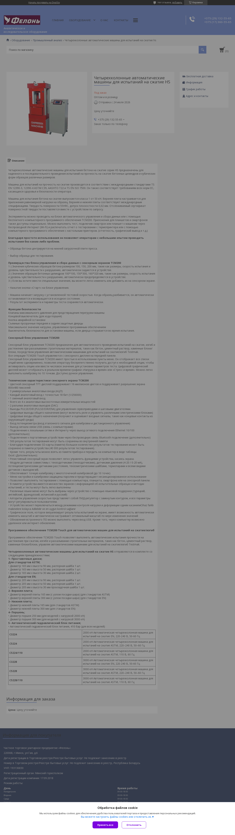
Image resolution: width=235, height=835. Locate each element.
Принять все (105, 825)
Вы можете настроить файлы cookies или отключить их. (116, 816)
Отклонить (133, 825)
